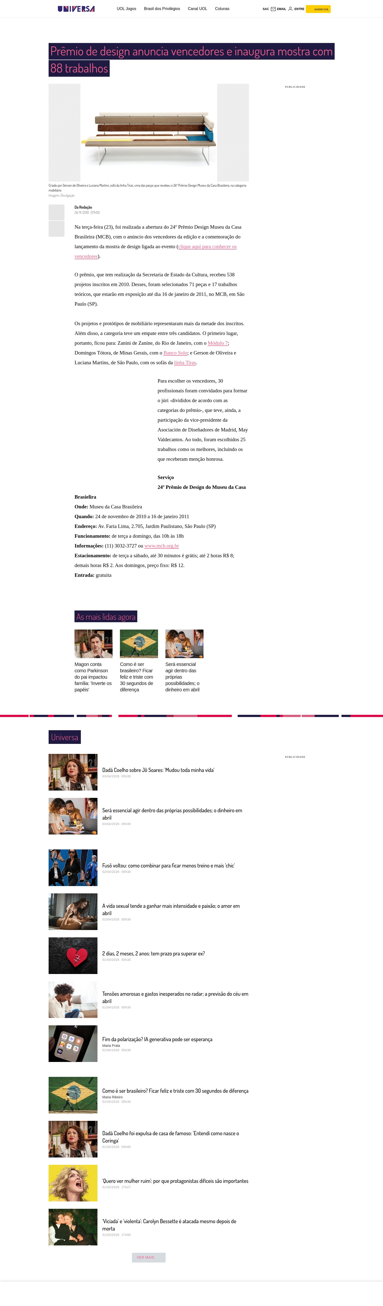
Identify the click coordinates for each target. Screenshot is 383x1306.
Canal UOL (197, 9)
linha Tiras (185, 362)
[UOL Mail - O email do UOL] (278, 9)
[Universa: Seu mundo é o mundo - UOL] (76, 9)
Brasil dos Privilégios (162, 9)
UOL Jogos (126, 9)
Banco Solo (175, 353)
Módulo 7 (218, 343)
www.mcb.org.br (161, 546)
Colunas (222, 9)
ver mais (149, 1258)
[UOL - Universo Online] (99, 9)
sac (266, 9)
